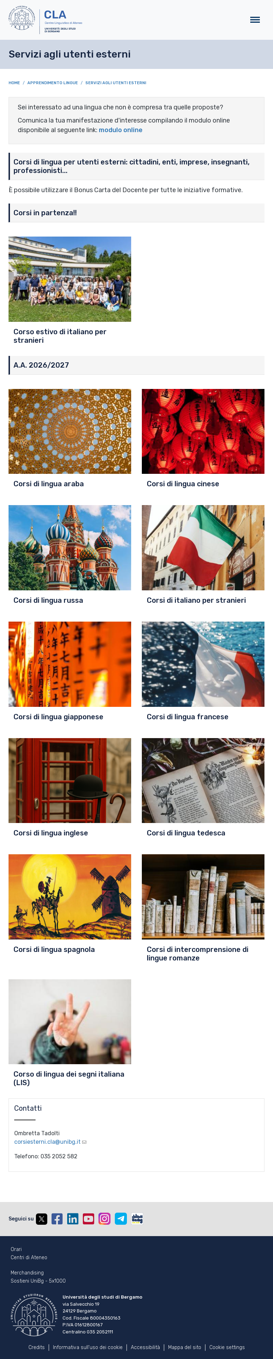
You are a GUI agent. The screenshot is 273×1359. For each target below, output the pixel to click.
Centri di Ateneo (29, 1258)
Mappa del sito (184, 1347)
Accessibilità (145, 1347)
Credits (36, 1347)
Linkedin (73, 1219)
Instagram (104, 1219)
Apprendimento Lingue (52, 83)
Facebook (57, 1219)
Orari (16, 1249)
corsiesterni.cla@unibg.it (47, 1141)
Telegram (121, 1219)
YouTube (88, 1219)
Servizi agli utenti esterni (115, 83)
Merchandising (27, 1273)
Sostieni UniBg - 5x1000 (38, 1281)
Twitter (41, 1219)
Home (14, 83)
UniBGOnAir (137, 1219)
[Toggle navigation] (255, 20)
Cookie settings (227, 1347)
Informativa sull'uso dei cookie (88, 1347)
